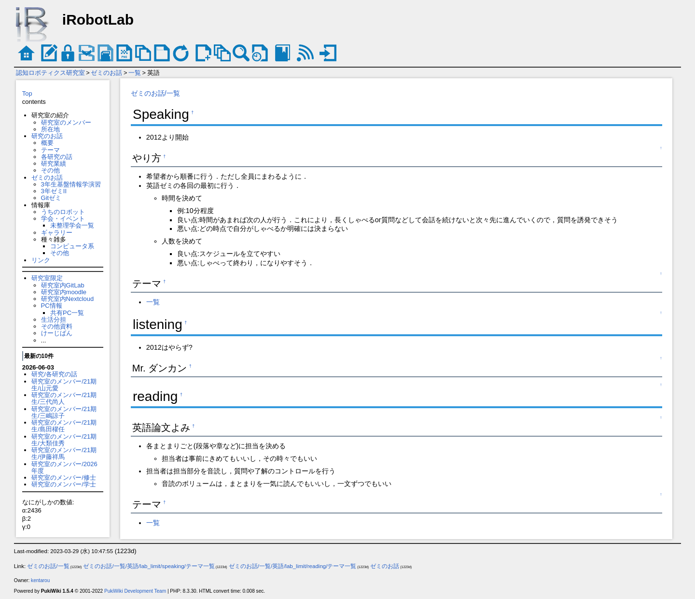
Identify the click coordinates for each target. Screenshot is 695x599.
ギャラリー (56, 232)
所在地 (50, 129)
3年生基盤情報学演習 (71, 184)
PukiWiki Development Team (135, 591)
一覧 (134, 72)
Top (27, 93)
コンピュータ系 (72, 246)
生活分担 (53, 319)
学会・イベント (63, 218)
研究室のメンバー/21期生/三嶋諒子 (64, 412)
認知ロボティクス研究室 (50, 72)
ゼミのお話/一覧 (155, 93)
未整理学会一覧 (72, 225)
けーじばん (56, 333)
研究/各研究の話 (54, 374)
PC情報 (51, 305)
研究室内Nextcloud (67, 298)
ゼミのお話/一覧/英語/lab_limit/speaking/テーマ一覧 (148, 566)
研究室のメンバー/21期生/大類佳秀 (64, 440)
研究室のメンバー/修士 (63, 477)
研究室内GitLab (62, 285)
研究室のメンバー (66, 122)
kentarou (40, 580)
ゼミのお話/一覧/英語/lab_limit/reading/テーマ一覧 (293, 566)
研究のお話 (47, 136)
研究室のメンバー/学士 (63, 484)
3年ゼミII (54, 191)
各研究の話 (56, 156)
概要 (47, 142)
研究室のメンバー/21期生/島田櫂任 (64, 426)
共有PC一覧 (67, 312)
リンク (40, 260)
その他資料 (56, 326)
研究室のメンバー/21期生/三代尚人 (64, 398)
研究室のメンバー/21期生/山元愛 (64, 385)
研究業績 (53, 163)
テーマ (50, 150)
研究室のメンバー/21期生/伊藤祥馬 (64, 453)
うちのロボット (63, 211)
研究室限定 (47, 278)
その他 (50, 170)
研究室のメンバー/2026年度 (64, 467)
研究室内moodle (63, 292)
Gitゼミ (51, 197)
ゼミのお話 (106, 72)
